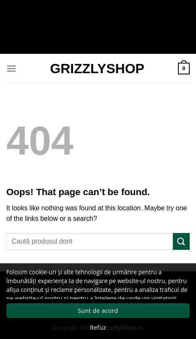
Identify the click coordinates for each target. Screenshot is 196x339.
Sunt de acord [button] (98, 311)
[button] (11, 68)
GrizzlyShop (97, 68)
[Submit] (181, 241)
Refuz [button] (98, 327)
